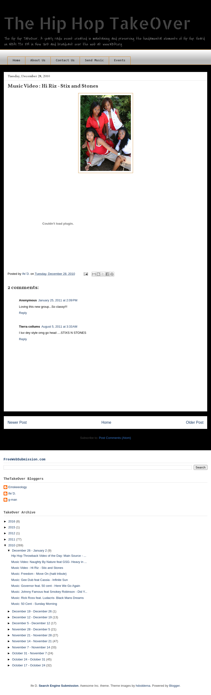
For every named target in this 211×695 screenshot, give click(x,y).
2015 (12, 527)
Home (16, 60)
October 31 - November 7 (30, 653)
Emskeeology (17, 487)
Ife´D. (12, 493)
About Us (38, 60)
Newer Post (17, 422)
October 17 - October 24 (29, 665)
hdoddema (143, 685)
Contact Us (65, 60)
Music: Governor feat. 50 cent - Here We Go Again (45, 586)
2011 (12, 539)
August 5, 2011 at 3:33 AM (59, 326)
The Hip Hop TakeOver (97, 22)
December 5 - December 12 (31, 623)
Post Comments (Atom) (115, 438)
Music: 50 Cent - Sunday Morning (34, 604)
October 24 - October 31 (29, 659)
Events (119, 60)
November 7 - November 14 (31, 647)
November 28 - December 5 (31, 629)
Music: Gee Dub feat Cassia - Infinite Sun (39, 580)
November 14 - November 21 (32, 641)
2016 (12, 521)
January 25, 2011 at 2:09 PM (57, 300)
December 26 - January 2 (30, 550)
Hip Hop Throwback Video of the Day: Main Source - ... (48, 555)
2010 (12, 545)
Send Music (94, 60)
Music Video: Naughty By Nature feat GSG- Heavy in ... (49, 562)
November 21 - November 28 (32, 635)
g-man (12, 499)
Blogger (174, 685)
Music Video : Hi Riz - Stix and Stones (37, 568)
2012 (12, 533)
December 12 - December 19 (32, 617)
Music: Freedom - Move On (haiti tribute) (38, 573)
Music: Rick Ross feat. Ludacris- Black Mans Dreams (47, 598)
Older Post (194, 422)
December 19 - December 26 (32, 611)
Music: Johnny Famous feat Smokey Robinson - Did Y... (49, 591)
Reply (23, 313)
